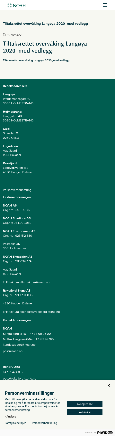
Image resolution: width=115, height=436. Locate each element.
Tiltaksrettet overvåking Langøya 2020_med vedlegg (36, 60)
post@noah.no (12, 351)
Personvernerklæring (17, 190)
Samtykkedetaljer (15, 423)
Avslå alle (85, 412)
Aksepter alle (85, 404)
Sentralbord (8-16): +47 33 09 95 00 (27, 334)
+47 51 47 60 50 (13, 372)
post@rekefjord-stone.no (19, 379)
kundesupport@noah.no (19, 345)
